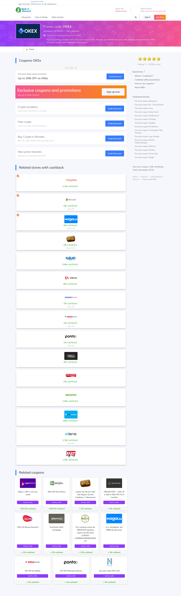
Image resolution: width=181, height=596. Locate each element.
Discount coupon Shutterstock (147, 116)
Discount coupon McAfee (145, 150)
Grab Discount (115, 76)
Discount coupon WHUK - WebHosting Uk (145, 141)
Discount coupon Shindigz (145, 119)
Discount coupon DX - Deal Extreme (149, 105)
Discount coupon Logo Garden (147, 136)
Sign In (147, 17)
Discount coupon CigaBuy (145, 123)
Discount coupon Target (144, 157)
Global (30, 49)
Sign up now (113, 91)
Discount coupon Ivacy (144, 108)
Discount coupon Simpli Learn (147, 112)
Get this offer (27, 502)
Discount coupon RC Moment (146, 127)
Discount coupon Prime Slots (146, 154)
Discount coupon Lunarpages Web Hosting (149, 131)
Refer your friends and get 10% (153, 11)
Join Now (160, 17)
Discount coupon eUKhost (145, 146)
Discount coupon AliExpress (146, 101)
